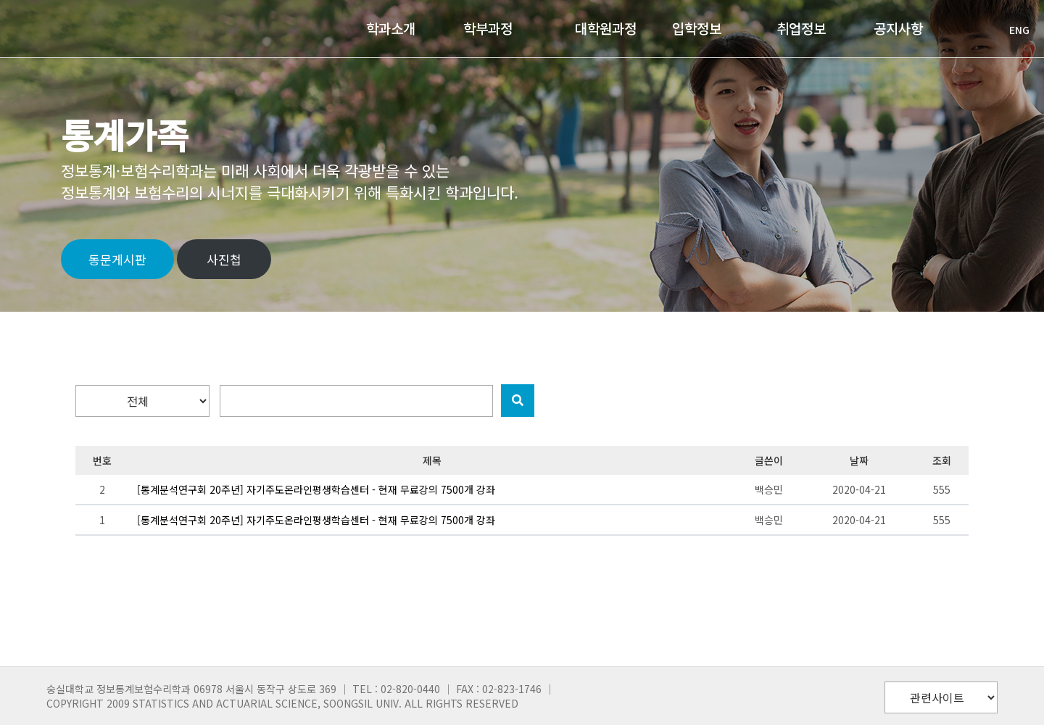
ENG (1012, 29)
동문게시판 (117, 259)
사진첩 (224, 259)
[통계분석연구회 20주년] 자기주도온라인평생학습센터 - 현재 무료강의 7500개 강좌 (316, 489)
